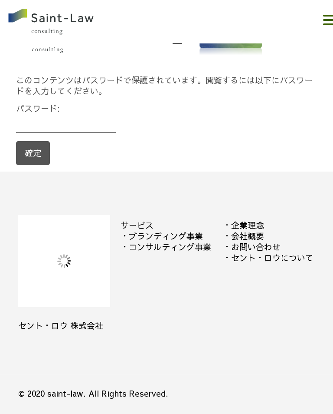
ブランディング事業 (166, 236)
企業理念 (247, 225)
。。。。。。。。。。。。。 (63, 23)
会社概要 (247, 236)
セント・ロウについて (272, 257)
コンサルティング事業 (170, 246)
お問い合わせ (256, 246)
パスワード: (66, 117)
